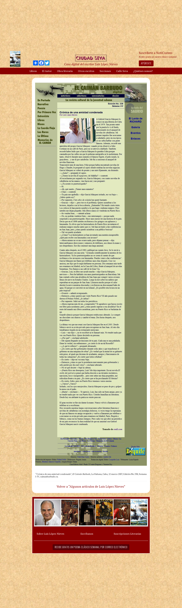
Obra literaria (65, 71)
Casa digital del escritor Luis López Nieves (91, 64)
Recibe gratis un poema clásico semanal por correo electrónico (91, 547)
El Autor (47, 71)
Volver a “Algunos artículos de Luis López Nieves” (91, 486)
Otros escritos (86, 71)
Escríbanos (86, 533)
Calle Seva (122, 71)
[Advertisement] (91, 25)
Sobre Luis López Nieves (50, 533)
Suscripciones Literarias (127, 533)
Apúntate (146, 63)
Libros (33, 71)
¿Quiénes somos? (143, 71)
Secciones (105, 71)
